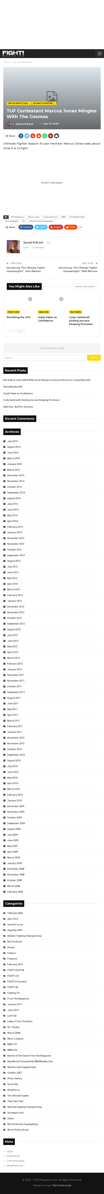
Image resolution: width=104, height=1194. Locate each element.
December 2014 (15, 475)
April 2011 (12, 715)
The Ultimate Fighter (19, 103)
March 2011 (13, 720)
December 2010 (15, 737)
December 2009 (15, 806)
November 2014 (15, 481)
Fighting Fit (13, 993)
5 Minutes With (15, 913)
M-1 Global (13, 1027)
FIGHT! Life (13, 312)
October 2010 (14, 749)
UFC (23, 221)
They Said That (15, 1101)
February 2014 (15, 527)
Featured (75, 312)
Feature (11, 953)
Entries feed (13, 1156)
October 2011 (14, 686)
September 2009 (16, 823)
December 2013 (15, 538)
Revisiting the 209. (13, 386)
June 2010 (12, 772)
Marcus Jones (34, 217)
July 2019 (12, 441)
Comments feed (15, 1160)
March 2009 (13, 857)
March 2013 (13, 589)
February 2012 (15, 663)
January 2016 (14, 464)
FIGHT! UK (12, 987)
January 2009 (14, 863)
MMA (63, 217)
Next (20, 331)
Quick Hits (12, 1084)
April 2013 (12, 584)
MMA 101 (12, 1044)
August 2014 (14, 498)
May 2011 (12, 709)
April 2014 (12, 521)
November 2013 (15, 544)
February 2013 (15, 595)
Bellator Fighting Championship (24, 936)
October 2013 (14, 549)
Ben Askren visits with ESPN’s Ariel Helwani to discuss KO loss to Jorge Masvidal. (47, 380)
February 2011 (15, 726)
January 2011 (14, 732)
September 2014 (16, 492)
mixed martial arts (51, 217)
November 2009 (15, 812)
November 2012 (15, 612)
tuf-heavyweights (11, 221)
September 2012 (16, 623)
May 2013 (12, 578)
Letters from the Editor (20, 1021)
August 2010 (14, 760)
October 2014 (14, 487)
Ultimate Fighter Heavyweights (41, 221)
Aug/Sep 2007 (14, 930)
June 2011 (12, 703)
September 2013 (16, 555)
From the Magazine (18, 998)
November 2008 (15, 874)
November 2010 (15, 743)
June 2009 (12, 840)
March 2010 (13, 789)
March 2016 (13, 458)
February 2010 (15, 794)
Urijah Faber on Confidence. (18, 393)
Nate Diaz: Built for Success (18, 406)
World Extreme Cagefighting (22, 1124)
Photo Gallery (14, 1078)
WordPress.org (15, 1165)
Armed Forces (15, 924)
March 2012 (13, 658)
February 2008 (15, 892)
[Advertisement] (52, 25)
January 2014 (14, 532)
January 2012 (14, 669)
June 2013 (12, 572)
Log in (10, 1151)
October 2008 (14, 880)
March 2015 (13, 470)
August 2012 (14, 629)
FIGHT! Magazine (18, 217)
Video (10, 1118)
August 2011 (14, 698)
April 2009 (12, 852)
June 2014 (12, 509)
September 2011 (16, 692)
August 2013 (14, 561)
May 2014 (12, 515)
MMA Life (43, 312)
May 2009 (12, 846)
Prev (11, 331)
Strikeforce (13, 1090)
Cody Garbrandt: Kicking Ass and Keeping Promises (31, 400)
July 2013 (12, 566)
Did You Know (14, 941)
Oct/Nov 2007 (14, 1072)
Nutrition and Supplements (21, 1067)
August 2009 (14, 829)
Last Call (11, 1015)
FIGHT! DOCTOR (15, 970)
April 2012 (12, 652)
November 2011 (15, 680)
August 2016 (14, 447)
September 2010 (16, 755)
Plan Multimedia (61, 1185)
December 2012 (15, 606)
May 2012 (12, 646)
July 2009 (12, 834)
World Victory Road (18, 1129)
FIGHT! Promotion (17, 981)
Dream (11, 947)
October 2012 (14, 618)
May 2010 (12, 777)
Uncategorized (15, 1112)
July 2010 (12, 766)
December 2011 (15, 675)
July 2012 (12, 635)
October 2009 (14, 817)
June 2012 (12, 641)
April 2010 (12, 783)
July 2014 (12, 504)
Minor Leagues (15, 1038)
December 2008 (15, 869)
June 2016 (12, 452)
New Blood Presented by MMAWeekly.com (30, 1061)
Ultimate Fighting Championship (45, 103)
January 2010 (14, 800)
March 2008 (13, 886)
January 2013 (14, 601)
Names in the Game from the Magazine (29, 1055)
